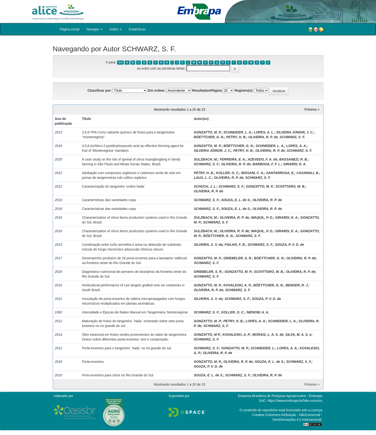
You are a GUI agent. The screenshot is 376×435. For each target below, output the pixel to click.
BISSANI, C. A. (252, 173)
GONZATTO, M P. (207, 334)
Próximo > (312, 109)
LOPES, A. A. (296, 146)
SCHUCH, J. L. (205, 186)
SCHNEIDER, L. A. (237, 132)
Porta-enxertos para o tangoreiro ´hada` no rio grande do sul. (127, 348)
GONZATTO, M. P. (207, 132)
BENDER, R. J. (297, 285)
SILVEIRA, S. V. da (208, 244)
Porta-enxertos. (93, 362)
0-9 (120, 62)
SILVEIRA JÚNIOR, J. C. (295, 132)
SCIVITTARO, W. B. (290, 186)
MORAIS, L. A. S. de (267, 334)
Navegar (94, 29)
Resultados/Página (207, 90)
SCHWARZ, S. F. (292, 137)
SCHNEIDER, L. (263, 348)
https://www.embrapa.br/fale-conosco (294, 400)
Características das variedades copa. (109, 200)
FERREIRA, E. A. (233, 159)
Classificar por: (99, 90)
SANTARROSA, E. (280, 173)
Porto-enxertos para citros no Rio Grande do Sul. (118, 375)
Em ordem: (156, 90)
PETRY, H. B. (236, 137)
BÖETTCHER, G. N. (209, 137)
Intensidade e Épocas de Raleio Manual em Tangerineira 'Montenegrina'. (135, 312)
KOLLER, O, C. (227, 173)
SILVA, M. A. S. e (298, 334)
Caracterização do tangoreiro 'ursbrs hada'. (114, 186)
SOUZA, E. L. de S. (236, 200)
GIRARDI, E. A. (294, 164)
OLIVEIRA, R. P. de (263, 137)
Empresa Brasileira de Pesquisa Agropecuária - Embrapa (280, 396)
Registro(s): (244, 90)
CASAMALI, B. (307, 173)
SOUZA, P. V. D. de (289, 244)
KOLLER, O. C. (232, 312)
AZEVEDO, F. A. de (262, 159)
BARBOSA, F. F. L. (266, 164)
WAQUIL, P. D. (262, 217)
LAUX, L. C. (203, 178)
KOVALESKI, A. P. (237, 285)
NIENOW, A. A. (258, 312)
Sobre (115, 29)
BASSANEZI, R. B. (293, 159)
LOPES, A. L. (264, 132)
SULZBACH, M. (206, 159)
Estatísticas (137, 29)
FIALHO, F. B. (235, 244)
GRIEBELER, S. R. (237, 258)
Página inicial (70, 29)
